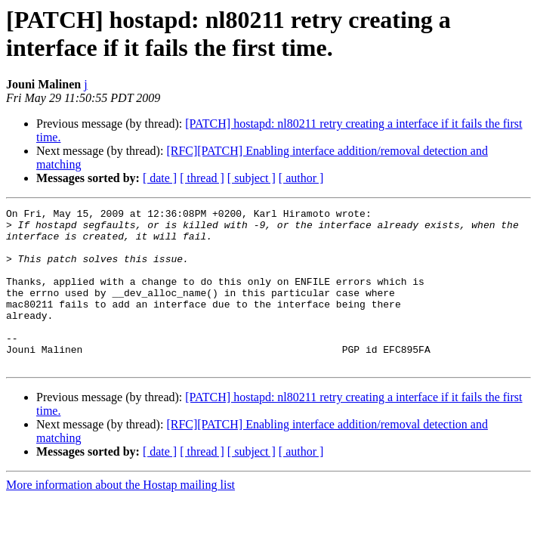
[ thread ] (202, 178)
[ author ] (301, 178)
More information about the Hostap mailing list (120, 516)
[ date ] (160, 178)
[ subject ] (251, 178)
